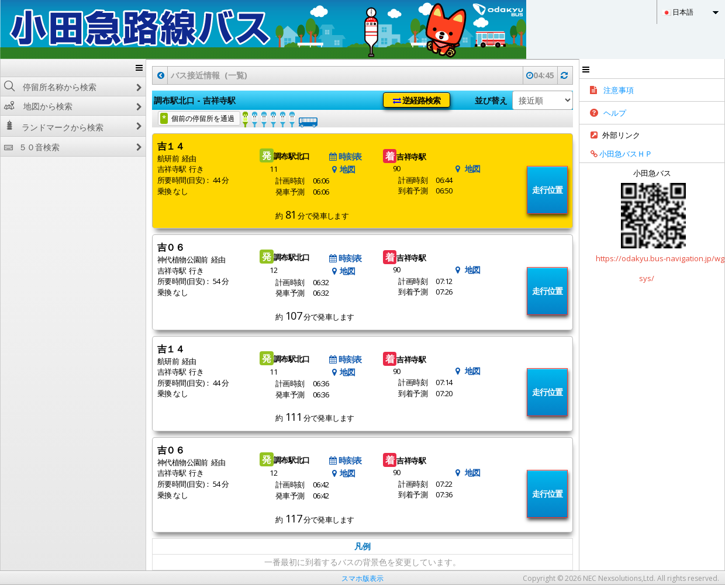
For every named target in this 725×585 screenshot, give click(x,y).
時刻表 (345, 156)
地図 (342, 169)
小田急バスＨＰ (617, 153)
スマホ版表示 (362, 578)
